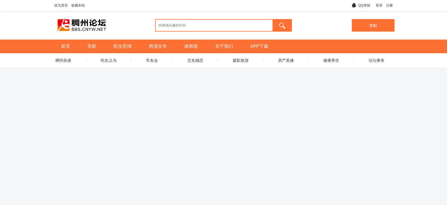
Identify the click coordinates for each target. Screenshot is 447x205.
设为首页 (61, 5)
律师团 (191, 46)
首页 (65, 46)
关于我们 (224, 46)
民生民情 (122, 46)
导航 (91, 46)
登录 (379, 5)
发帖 (373, 25)
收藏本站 (78, 5)
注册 (389, 5)
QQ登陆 (361, 5)
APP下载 (259, 46)
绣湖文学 (158, 46)
